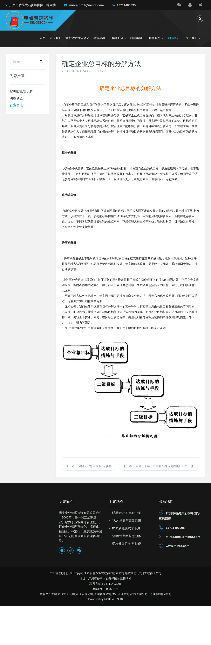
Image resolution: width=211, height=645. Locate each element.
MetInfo (109, 599)
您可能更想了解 (21, 91)
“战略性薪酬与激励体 (126, 536)
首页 (43, 38)
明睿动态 (16, 98)
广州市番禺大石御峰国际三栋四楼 (31, 5)
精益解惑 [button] (156, 38)
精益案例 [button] (137, 38)
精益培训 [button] (119, 38)
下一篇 (159, 466)
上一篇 (89, 466)
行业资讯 (16, 105)
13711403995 (124, 5)
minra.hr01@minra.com (84, 5)
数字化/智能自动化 (77, 38)
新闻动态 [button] (174, 38)
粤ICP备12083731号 (105, 589)
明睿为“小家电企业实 (126, 513)
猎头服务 (55, 38)
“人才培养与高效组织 (126, 520)
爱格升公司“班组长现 (126, 544)
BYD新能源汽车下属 (126, 528)
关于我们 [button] (193, 38)
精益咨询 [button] (100, 38)
